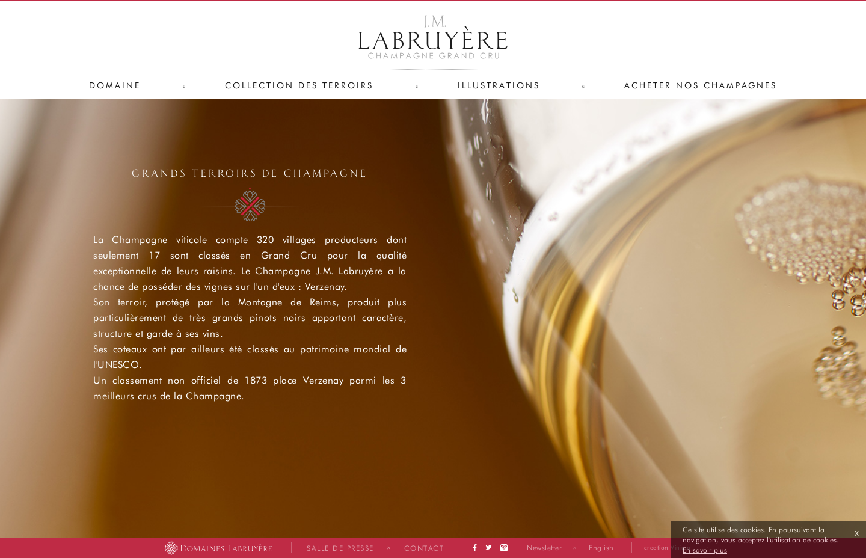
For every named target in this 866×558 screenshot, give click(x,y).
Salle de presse (340, 548)
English (601, 547)
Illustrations (499, 85)
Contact (424, 548)
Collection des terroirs (299, 85)
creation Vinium (667, 547)
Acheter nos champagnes (700, 85)
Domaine (115, 85)
